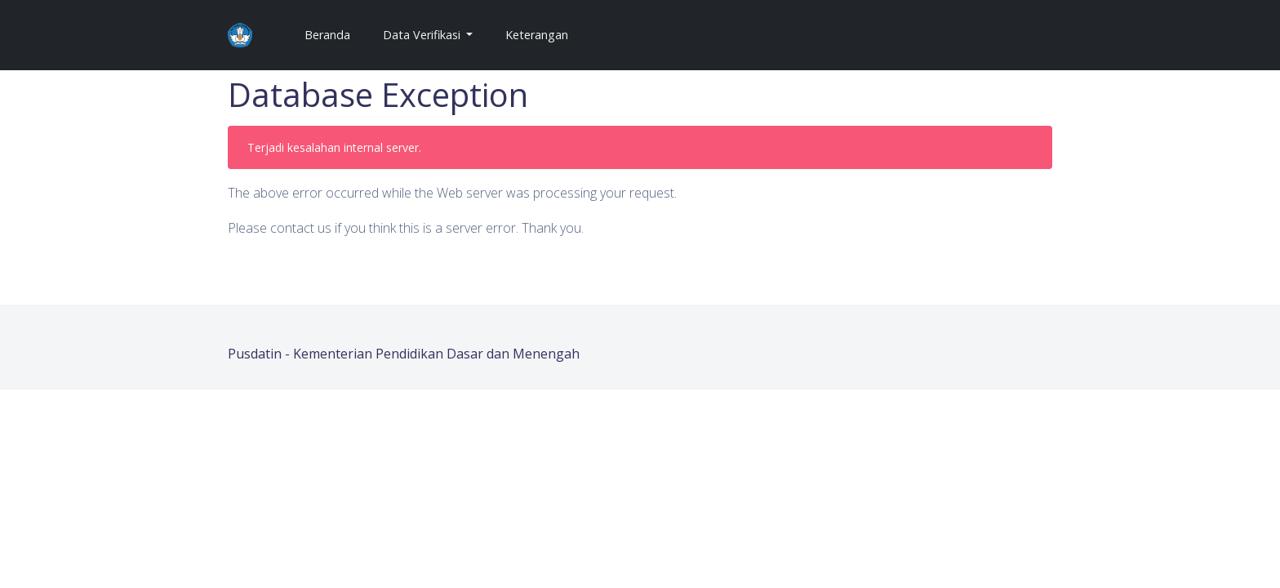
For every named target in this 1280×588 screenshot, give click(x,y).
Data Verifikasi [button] (423, 34)
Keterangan (536, 34)
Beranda (333, 33)
